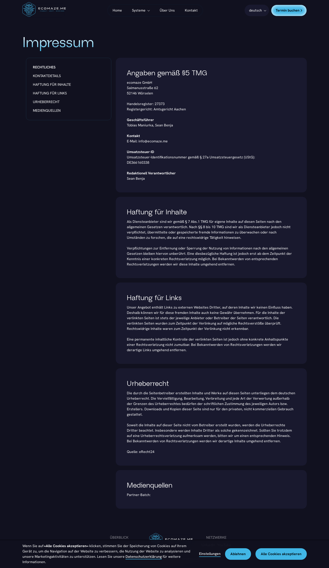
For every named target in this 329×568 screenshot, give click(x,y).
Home (117, 10)
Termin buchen (289, 10)
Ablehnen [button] (238, 554)
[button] (257, 10)
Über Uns (167, 10)
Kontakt (191, 10)
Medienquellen (47, 110)
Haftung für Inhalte (52, 84)
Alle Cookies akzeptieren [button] (281, 554)
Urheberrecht (46, 102)
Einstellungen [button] (210, 553)
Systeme (139, 10)
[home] (44, 10)
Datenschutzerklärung (144, 556)
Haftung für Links (50, 93)
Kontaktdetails (47, 76)
